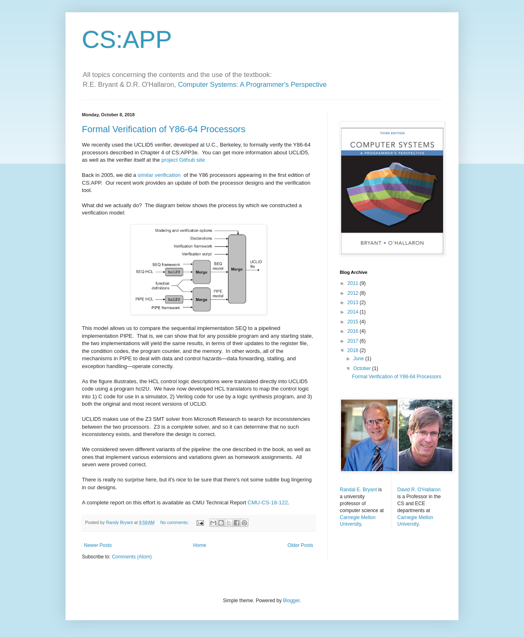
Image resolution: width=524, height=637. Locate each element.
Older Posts (300, 545)
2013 (354, 302)
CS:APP (127, 39)
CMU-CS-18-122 (268, 502)
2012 (354, 293)
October (362, 368)
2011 (354, 283)
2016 (354, 331)
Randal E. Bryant (358, 489)
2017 (354, 341)
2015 (354, 322)
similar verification (159, 175)
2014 (354, 312)
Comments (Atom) (131, 557)
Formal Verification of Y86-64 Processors (163, 129)
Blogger (291, 600)
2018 (354, 350)
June (359, 358)
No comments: (175, 522)
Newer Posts (98, 545)
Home (199, 545)
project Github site (183, 160)
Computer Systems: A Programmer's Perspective (252, 84)
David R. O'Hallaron (419, 489)
